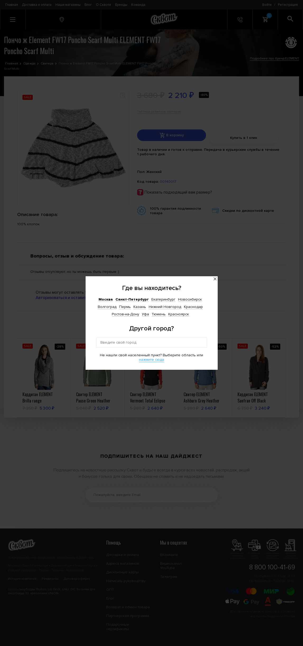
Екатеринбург (163, 299)
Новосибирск (190, 299)
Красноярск (178, 314)
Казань (139, 307)
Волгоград (107, 307)
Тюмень (159, 314)
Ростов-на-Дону (125, 314)
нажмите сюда (151, 359)
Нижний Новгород (165, 307)
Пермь (125, 307)
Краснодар (193, 307)
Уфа (145, 314)
